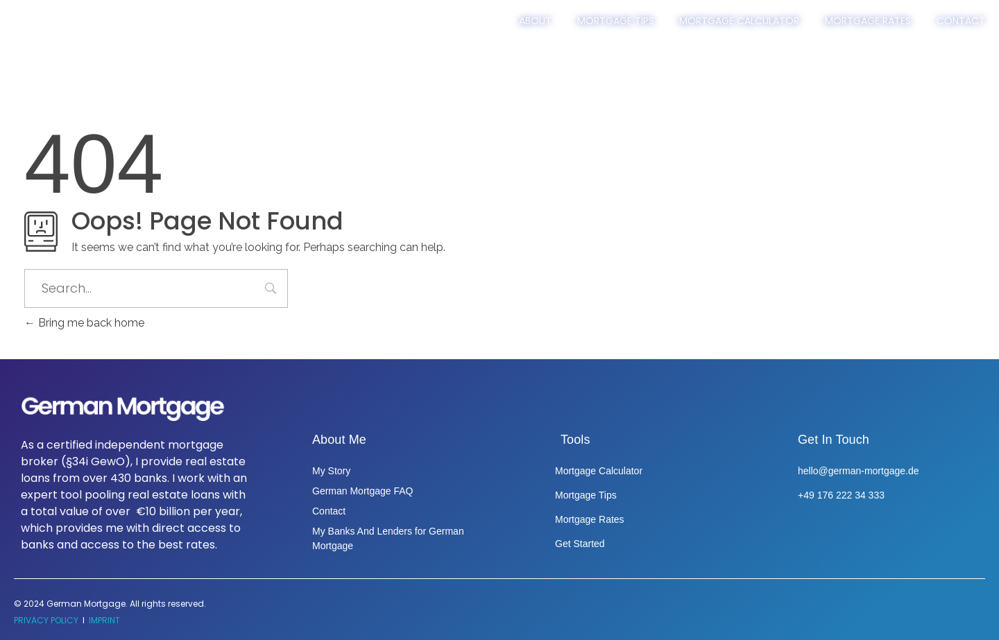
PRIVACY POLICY (46, 620)
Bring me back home (84, 322)
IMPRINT (104, 620)
